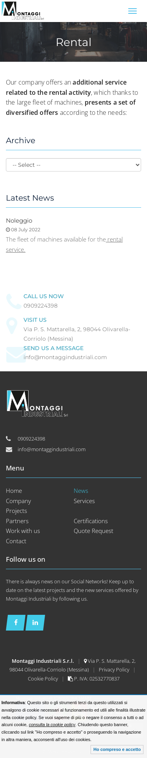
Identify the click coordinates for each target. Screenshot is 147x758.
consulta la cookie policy (52, 724)
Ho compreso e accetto (117, 749)
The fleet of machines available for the (56, 239)
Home (14, 490)
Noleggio (19, 220)
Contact (16, 541)
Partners (17, 521)
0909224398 (41, 305)
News (81, 490)
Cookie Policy (43, 678)
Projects (16, 511)
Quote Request (93, 531)
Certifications (91, 521)
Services (84, 501)
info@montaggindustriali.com (65, 357)
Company (18, 501)
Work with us (23, 531)
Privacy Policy (115, 669)
